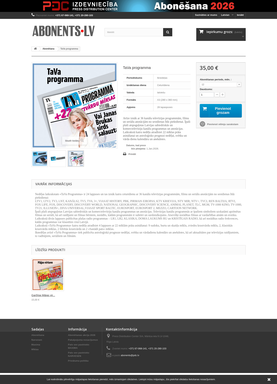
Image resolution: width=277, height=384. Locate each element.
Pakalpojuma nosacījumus (83, 340)
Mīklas (35, 349)
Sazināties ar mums (206, 15)
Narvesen (36, 340)
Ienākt (240, 15)
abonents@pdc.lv (130, 355)
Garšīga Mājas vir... (152, 295)
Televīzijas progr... (42, 295)
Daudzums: (206, 89)
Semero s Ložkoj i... (80, 295)
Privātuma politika (78, 360)
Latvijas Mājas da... (115, 295)
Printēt (132, 154)
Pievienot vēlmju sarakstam (222, 124)
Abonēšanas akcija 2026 (82, 335)
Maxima (35, 344)
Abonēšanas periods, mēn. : (216, 79)
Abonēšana (48, 48)
